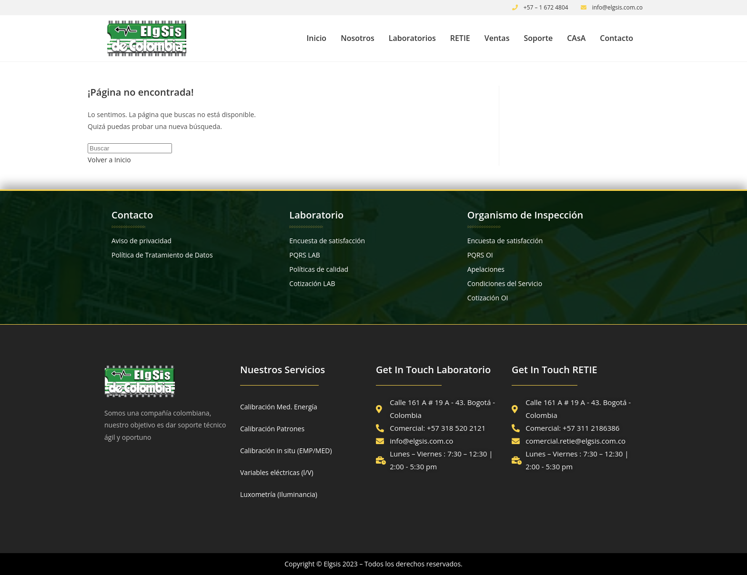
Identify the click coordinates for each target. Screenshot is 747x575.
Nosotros (357, 38)
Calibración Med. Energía (278, 406)
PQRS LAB (304, 254)
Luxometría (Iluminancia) (278, 494)
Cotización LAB (312, 283)
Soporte (538, 38)
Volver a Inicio (109, 159)
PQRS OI (480, 254)
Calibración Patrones (272, 428)
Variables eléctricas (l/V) (276, 472)
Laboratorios (412, 38)
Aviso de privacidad (141, 240)
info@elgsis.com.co (617, 7)
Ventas (497, 38)
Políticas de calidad (318, 269)
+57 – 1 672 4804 (546, 7)
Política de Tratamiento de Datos (162, 254)
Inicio (316, 38)
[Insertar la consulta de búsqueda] (130, 148)
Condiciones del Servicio (504, 283)
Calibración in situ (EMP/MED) (286, 450)
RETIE (460, 38)
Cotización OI (487, 297)
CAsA (576, 38)
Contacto (616, 38)
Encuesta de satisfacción (327, 240)
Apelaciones (486, 269)
